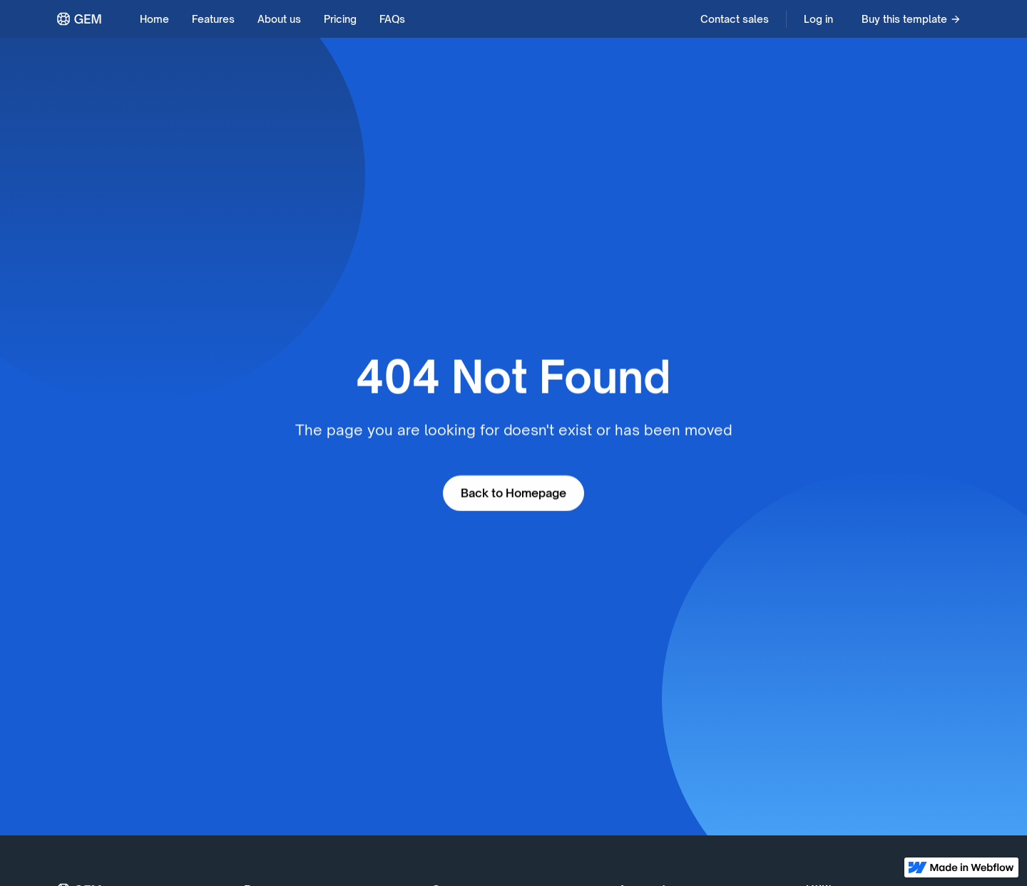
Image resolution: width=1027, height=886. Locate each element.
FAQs (392, 19)
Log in (818, 19)
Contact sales (734, 19)
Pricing (340, 19)
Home (154, 19)
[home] (80, 19)
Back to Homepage (513, 493)
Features (213, 19)
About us (279, 19)
